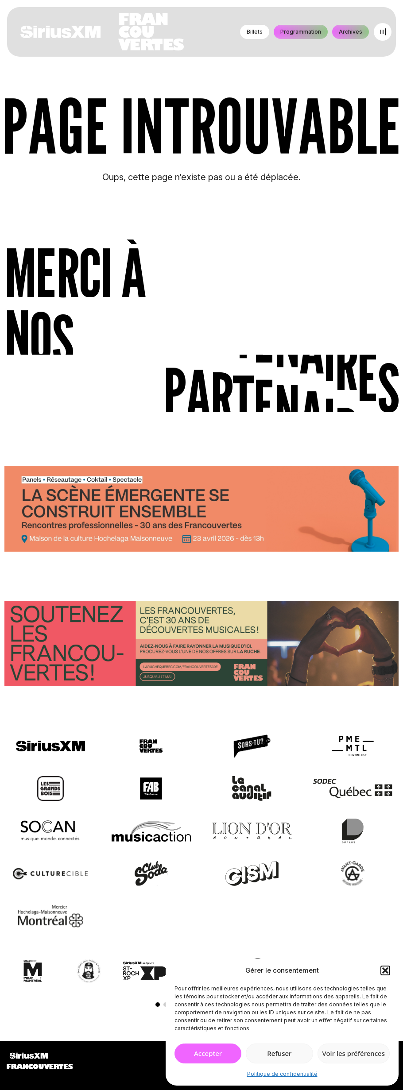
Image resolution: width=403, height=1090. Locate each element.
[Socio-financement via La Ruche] (201, 645)
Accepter (208, 1053)
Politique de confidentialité (282, 1074)
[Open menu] (382, 32)
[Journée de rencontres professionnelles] (201, 510)
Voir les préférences (353, 1053)
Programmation (300, 31)
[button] (385, 970)
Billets (255, 31)
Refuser (279, 1053)
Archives (350, 31)
